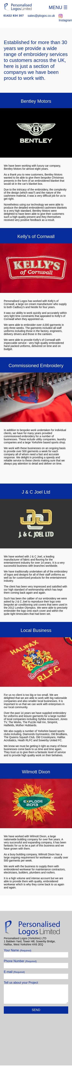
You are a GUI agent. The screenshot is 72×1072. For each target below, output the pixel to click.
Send (36, 1010)
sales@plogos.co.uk (41, 15)
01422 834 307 (14, 15)
